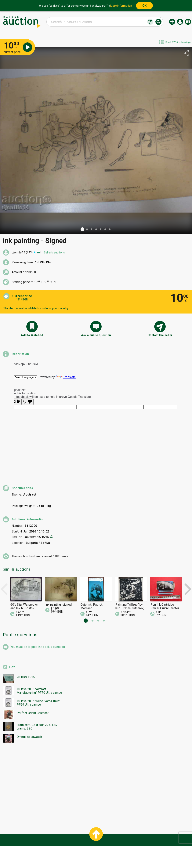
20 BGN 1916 (26, 641)
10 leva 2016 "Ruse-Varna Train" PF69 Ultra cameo (38, 667)
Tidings (66, 834)
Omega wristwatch (29, 701)
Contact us (99, 834)
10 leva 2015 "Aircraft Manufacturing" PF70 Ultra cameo (39, 655)
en (188, 21)
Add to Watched (32, 335)
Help (95, 827)
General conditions (115, 827)
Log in (180, 22)
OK (144, 5)
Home (64, 827)
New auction (172, 22)
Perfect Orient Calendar (33, 677)
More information (121, 5)
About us (81, 834)
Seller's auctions (54, 252)
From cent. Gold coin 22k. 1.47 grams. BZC (37, 690)
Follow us (120, 834)
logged (32, 611)
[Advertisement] (96, 747)
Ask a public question (96, 335)
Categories (80, 827)
